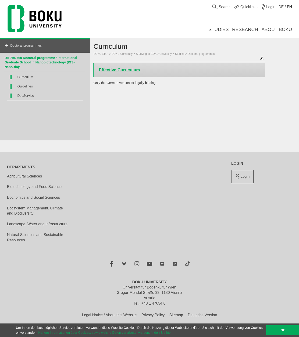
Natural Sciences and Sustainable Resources (35, 237)
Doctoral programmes (26, 45)
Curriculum (25, 77)
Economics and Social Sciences (33, 197)
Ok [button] (283, 330)
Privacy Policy (153, 315)
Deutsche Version (202, 315)
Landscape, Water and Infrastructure (37, 224)
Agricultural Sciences (24, 176)
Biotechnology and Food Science (34, 187)
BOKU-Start (100, 54)
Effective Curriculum (119, 70)
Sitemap (176, 315)
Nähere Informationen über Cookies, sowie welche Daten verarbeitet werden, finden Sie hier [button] (105, 332)
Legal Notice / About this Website (109, 315)
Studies (179, 54)
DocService (25, 95)
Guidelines (25, 86)
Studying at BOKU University (154, 54)
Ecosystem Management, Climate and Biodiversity (35, 210)
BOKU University (122, 54)
